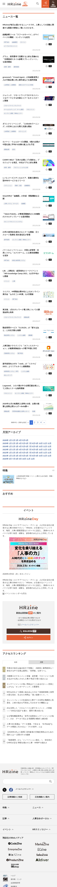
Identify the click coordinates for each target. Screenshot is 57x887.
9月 (37, 443)
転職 (33, 411)
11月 (45, 443)
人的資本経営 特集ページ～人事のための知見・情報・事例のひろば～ (35, 477)
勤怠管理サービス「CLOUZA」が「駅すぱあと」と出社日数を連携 (21, 329)
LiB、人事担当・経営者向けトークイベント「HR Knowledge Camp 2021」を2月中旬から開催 (21, 273)
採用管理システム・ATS (11, 371)
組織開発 (27, 185)
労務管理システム (9, 353)
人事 (13, 281)
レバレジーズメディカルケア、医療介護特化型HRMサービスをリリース (21, 179)
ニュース (38, 807)
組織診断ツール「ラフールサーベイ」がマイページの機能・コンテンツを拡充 (21, 36)
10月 (41, 443)
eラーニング (22, 131)
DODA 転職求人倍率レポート (20, 411)
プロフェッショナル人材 (21, 167)
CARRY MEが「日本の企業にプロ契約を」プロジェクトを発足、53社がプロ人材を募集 (21, 161)
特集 (6, 807)
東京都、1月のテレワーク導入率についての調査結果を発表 (21, 311)
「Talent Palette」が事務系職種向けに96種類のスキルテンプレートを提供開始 (21, 215)
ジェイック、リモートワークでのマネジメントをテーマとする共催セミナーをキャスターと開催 (21, 98)
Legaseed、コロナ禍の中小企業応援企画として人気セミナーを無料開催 (21, 387)
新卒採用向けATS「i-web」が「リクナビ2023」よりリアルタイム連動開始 (19, 365)
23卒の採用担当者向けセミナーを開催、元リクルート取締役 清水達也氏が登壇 (21, 233)
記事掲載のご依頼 (15, 797)
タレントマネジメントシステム (13, 221)
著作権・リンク (16, 879)
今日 (15, 662)
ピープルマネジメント (10, 46)
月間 (41, 662)
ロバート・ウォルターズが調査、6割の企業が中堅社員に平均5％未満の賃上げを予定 (21, 143)
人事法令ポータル (42, 818)
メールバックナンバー (28, 625)
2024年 (5, 446)
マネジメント (30, 109)
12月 (49, 443)
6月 (26, 440)
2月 (13, 440)
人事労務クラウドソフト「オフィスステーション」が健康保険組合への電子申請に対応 (21, 347)
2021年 (5, 456)
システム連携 (21, 335)
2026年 (5, 440)
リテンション (8, 185)
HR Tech (6, 42)
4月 (20, 440)
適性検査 (16, 67)
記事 (6, 818)
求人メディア (8, 375)
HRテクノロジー (41, 829)
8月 (33, 443)
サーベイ (23, 42)
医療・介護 (18, 185)
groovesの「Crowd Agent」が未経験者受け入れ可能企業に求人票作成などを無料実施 (21, 78)
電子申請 (20, 353)
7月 (30, 443)
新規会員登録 (28, 631)
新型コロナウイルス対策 (26, 85)
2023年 (5, 450)
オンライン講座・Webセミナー (13, 113)
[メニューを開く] (4, 4)
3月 (17, 440)
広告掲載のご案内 (42, 797)
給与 (13, 149)
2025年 (5, 443)
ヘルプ (13, 876)
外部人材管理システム (18, 260)
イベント (6, 281)
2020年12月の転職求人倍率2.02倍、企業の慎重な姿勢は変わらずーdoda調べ (21, 405)
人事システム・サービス (11, 203)
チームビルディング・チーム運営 (14, 109)
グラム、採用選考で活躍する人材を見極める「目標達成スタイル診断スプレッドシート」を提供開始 (21, 59)
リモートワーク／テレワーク (12, 105)
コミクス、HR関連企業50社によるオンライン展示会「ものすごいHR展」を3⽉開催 (21, 293)
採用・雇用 (7, 67)
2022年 (5, 453)
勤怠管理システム (9, 335)
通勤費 (30, 335)
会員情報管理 (15, 883)
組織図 (23, 203)
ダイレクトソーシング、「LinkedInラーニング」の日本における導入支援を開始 (21, 125)
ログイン (28, 637)
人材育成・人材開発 (10, 85)
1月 (10, 440)
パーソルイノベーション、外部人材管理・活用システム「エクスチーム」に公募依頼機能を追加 (21, 252)
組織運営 (14, 42)
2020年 (5, 459)
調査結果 (6, 149)
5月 (23, 440)
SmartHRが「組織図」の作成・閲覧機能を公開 (21, 197)
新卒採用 (6, 239)
